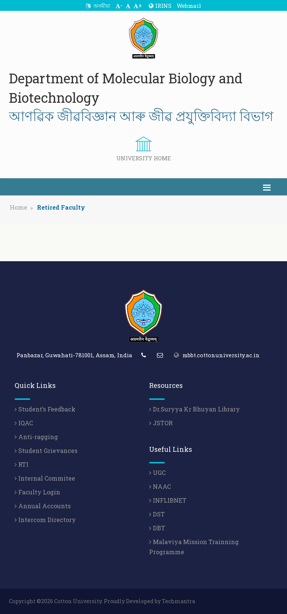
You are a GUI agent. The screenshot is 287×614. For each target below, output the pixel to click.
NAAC (160, 486)
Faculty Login (37, 492)
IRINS (160, 5)
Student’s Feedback (45, 409)
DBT (157, 528)
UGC (157, 472)
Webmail (189, 5)
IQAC (24, 423)
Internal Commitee (45, 478)
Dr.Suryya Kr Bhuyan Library (194, 409)
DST (157, 514)
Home (18, 207)
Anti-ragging (36, 437)
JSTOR (161, 423)
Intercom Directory (45, 520)
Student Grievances (46, 450)
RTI (21, 464)
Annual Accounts (43, 506)
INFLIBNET (167, 500)
